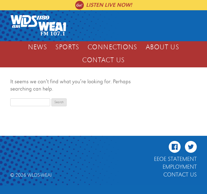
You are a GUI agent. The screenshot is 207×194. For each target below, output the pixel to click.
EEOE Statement (175, 159)
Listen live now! (109, 5)
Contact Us (103, 60)
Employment (180, 167)
